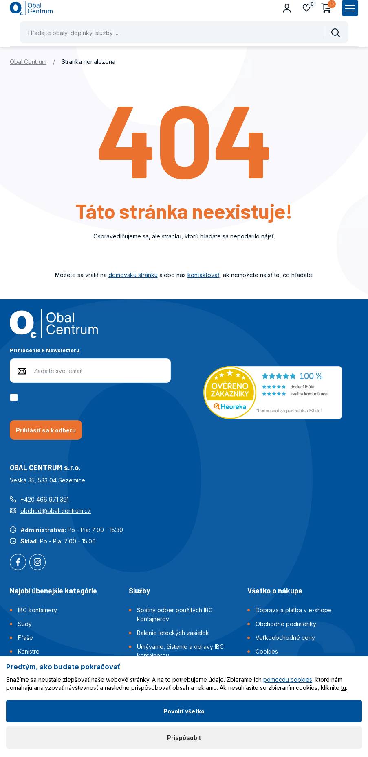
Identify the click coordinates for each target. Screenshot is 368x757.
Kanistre (29, 651)
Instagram (37, 563)
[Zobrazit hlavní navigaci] (350, 8)
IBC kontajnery (37, 609)
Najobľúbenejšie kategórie (53, 590)
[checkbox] (15, 397)
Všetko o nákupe (274, 590)
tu (343, 687)
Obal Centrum (28, 61)
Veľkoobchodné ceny (285, 637)
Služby (139, 590)
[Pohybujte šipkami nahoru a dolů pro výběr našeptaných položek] (184, 32)
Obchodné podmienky (286, 623)
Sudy (25, 623)
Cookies (267, 651)
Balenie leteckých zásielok (173, 632)
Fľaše (25, 637)
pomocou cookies (287, 679)
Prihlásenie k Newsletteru (44, 350)
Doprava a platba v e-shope (294, 609)
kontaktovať (203, 274)
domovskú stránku (133, 274)
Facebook (18, 563)
